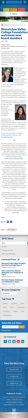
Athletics (5, 303)
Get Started (14, 376)
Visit (6, 10)
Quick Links (24, 2)
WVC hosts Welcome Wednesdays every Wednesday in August (12, 281)
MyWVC (3, 2)
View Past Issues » (6, 330)
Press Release (6, 311)
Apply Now (14, 383)
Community (14, 303)
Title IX (20, 402)
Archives (4, 246)
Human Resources (20, 397)
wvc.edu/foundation (6, 137)
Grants (11, 307)
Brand (12, 397)
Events (4, 307)
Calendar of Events (7, 250)
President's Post (21, 307)
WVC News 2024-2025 (8, 254)
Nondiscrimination (11, 402)
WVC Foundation (11, 229)
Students (16, 311)
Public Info (6, 397)
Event (22, 303)
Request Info (14, 369)
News (7, 25)
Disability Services (9, 404)
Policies (8, 399)
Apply (22, 10)
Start (14, 10)
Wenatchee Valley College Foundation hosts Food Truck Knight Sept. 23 (13, 264)
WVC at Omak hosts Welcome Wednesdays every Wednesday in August (12, 272)
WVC (23, 311)
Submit (22, 327)
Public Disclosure (17, 399)
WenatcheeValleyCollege (14, 6)
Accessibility (20, 404)
